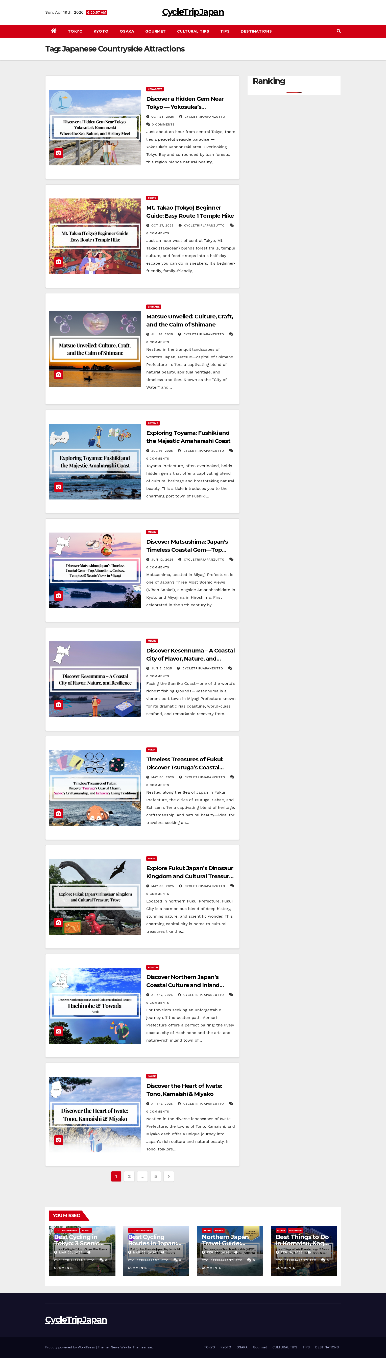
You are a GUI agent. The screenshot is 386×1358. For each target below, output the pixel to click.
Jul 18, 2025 (162, 334)
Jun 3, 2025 (161, 668)
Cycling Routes (67, 1230)
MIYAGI (152, 532)
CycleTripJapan (193, 12)
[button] (339, 31)
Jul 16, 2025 (162, 450)
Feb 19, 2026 (292, 1252)
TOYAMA (153, 423)
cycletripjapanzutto (202, 116)
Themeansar (142, 1347)
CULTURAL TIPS (193, 31)
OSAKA (127, 31)
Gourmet (155, 31)
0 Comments (163, 124)
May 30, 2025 (162, 777)
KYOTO (101, 31)
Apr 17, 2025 (162, 995)
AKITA (207, 1230)
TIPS (225, 31)
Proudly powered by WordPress (70, 1347)
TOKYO (75, 31)
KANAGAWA (155, 89)
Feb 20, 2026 (218, 1252)
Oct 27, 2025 (162, 225)
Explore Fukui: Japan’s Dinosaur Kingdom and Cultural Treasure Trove (189, 876)
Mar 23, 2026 (71, 1252)
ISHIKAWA (295, 1230)
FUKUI (151, 749)
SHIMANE (154, 306)
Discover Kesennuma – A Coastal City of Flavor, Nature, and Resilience (190, 658)
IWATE (152, 1076)
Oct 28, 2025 (162, 116)
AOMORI (153, 967)
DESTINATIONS (256, 31)
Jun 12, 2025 (162, 559)
